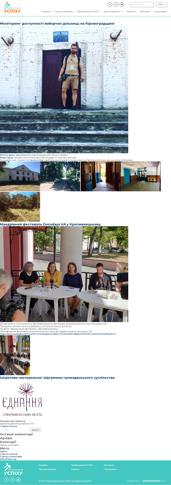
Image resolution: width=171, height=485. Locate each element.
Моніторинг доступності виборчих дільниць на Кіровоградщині (57, 24)
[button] (161, 4)
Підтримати (160, 12)
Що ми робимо (113, 12)
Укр (161, 4)
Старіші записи (8, 426)
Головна (46, 12)
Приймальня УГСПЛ (88, 12)
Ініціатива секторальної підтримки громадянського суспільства (57, 378)
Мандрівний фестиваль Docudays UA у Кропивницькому (50, 224)
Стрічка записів (8, 454)
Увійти (3, 451)
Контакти (145, 12)
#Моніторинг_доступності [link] (15, 155)
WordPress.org (8, 459)
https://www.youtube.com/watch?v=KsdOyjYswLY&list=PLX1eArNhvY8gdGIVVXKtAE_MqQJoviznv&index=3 (58, 334)
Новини (131, 12)
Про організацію (64, 12)
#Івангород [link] (6, 157)
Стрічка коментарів (11, 456)
